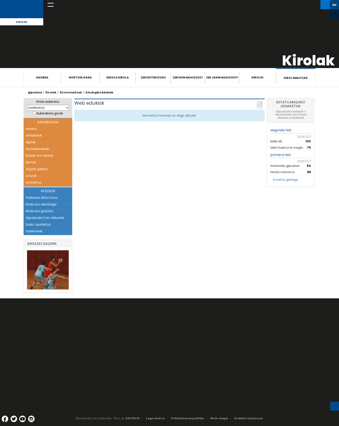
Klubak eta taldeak (40, 155)
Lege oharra (155, 418)
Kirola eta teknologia (41, 204)
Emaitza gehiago (285, 179)
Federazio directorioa (42, 197)
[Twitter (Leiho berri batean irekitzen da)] (14, 419)
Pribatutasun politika (187, 418)
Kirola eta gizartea (39, 211)
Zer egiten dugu (153, 77)
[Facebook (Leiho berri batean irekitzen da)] (5, 419)
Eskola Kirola (117, 77)
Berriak (31, 162)
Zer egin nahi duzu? (188, 77)
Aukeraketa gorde (49, 113)
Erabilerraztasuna (248, 418)
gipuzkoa (35, 92)
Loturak (31, 176)
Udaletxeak (34, 231)
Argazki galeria (36, 169)
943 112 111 (132, 418)
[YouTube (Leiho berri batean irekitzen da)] (22, 419)
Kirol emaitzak (296, 78)
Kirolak (21, 22)
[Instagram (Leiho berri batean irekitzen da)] (31, 419)
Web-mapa (219, 418)
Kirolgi (257, 77)
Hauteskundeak (37, 149)
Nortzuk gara (80, 77)
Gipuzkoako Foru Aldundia (45, 218)
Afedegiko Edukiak (99, 92)
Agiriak (30, 142)
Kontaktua (33, 182)
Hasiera (42, 77)
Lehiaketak (34, 135)
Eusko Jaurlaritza (38, 224)
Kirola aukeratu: (47, 101)
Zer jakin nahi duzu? (222, 77)
